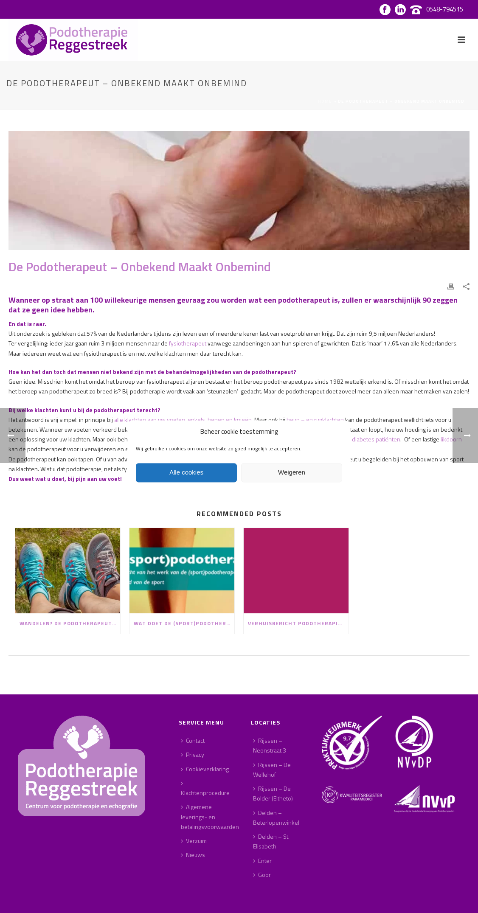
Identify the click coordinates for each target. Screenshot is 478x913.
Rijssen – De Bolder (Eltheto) (273, 793)
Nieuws (193, 854)
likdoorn (451, 439)
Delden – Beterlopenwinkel (276, 817)
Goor (262, 874)
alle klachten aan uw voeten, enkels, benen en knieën (183, 419)
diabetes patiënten (376, 439)
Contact (193, 740)
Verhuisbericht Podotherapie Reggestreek (298, 623)
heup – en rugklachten (315, 419)
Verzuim (194, 840)
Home (325, 101)
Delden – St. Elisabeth (271, 841)
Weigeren (291, 472)
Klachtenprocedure (205, 788)
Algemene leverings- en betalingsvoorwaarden (210, 816)
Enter (262, 860)
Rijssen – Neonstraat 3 (269, 745)
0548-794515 (444, 9)
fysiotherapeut (187, 343)
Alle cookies (186, 472)
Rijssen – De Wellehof (272, 769)
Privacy (192, 754)
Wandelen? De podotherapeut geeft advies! (70, 623)
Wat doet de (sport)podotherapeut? (184, 623)
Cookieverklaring (205, 768)
